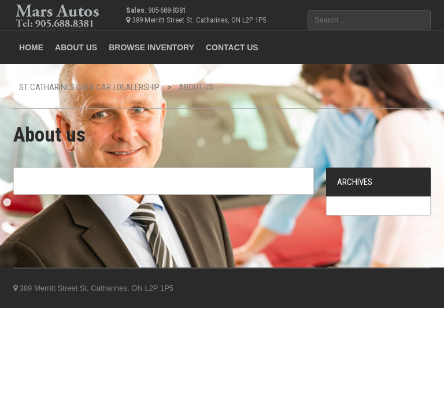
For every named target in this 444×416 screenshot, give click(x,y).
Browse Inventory (151, 47)
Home (31, 47)
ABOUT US (76, 47)
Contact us (232, 47)
